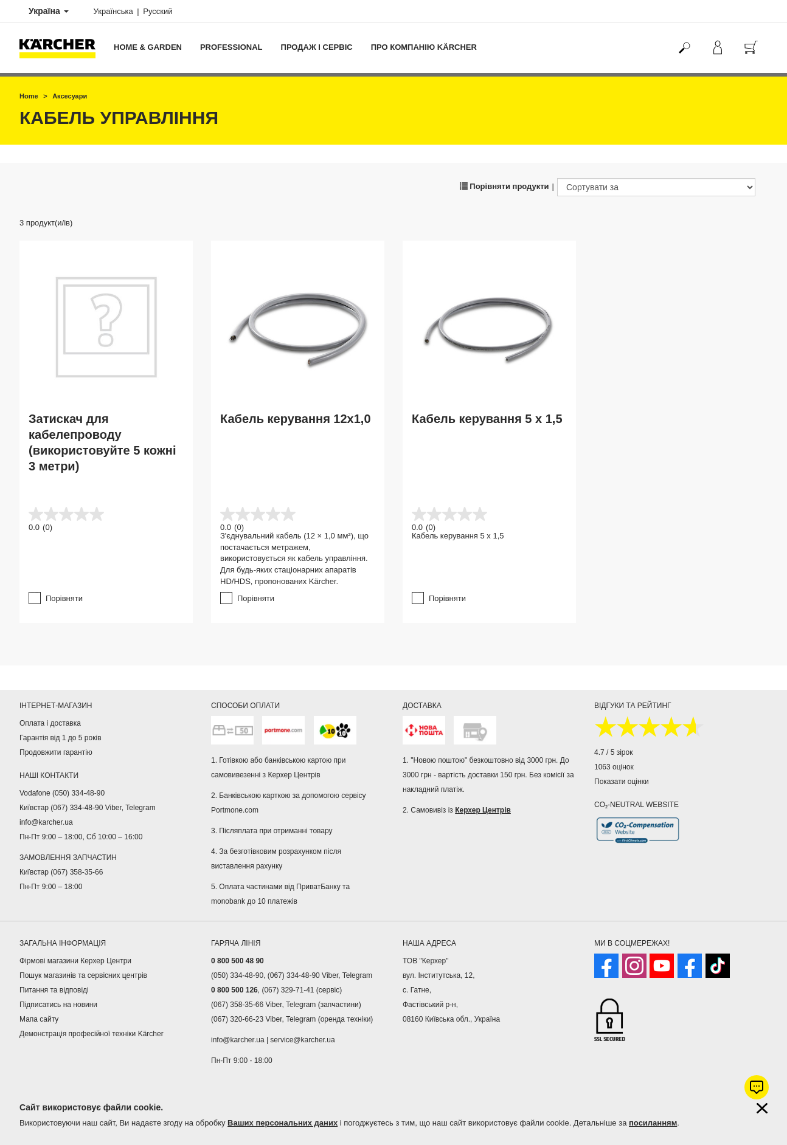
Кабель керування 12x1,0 (295, 418)
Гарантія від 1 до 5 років (60, 738)
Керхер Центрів (483, 810)
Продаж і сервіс (317, 47)
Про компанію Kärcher (424, 47)
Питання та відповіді (54, 990)
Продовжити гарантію (55, 752)
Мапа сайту (38, 1019)
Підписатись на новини (58, 1004)
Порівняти (64, 598)
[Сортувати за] (656, 187)
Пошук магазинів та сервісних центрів (83, 975)
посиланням (653, 1122)
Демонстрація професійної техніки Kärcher (91, 1034)
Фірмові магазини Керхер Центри (75, 961)
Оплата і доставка (50, 723)
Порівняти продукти (504, 186)
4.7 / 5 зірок (613, 752)
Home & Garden (148, 47)
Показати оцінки (621, 781)
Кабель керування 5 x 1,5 (487, 418)
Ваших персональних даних (282, 1122)
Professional (231, 47)
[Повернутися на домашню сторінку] (62, 47)
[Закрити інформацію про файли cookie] (762, 1108)
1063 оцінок (614, 767)
